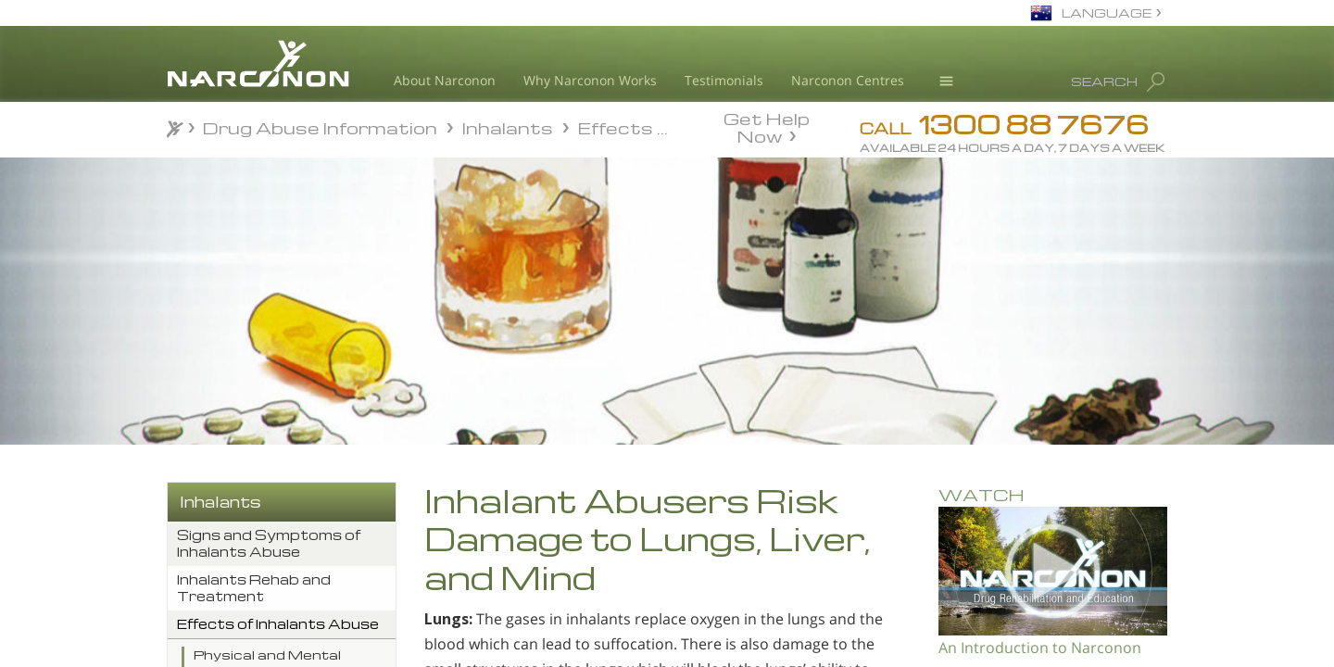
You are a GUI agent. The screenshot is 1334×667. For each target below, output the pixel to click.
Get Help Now (767, 126)
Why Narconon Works (590, 80)
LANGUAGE (1107, 12)
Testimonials (724, 80)
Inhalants (220, 501)
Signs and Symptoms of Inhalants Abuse (268, 543)
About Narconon (445, 80)
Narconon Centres (847, 80)
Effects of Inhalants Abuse (278, 624)
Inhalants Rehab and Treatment (254, 588)
